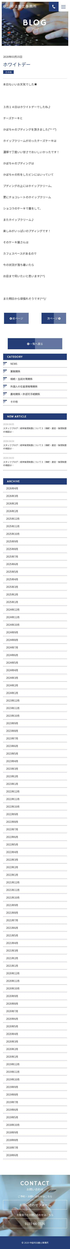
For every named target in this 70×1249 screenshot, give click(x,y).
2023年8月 (12, 731)
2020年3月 (12, 1041)
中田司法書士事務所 (20, 6)
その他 (14, 401)
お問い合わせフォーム (35, 1204)
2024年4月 (12, 670)
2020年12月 (13, 973)
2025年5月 (12, 571)
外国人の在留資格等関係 (23, 386)
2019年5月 (12, 1117)
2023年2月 (12, 776)
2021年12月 (13, 882)
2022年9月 (12, 814)
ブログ (17, 42)
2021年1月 (12, 965)
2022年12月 (13, 791)
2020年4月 (12, 1034)
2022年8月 (12, 821)
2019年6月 (12, 1109)
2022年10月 (13, 806)
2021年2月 (12, 958)
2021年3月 (12, 950)
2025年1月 (12, 602)
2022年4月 (12, 852)
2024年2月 (12, 685)
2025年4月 (12, 579)
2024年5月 (12, 662)
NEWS (13, 363)
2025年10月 (13, 534)
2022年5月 (12, 844)
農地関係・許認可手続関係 (25, 394)
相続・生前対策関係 (21, 379)
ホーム (6, 42)
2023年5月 (12, 753)
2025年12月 (13, 518)
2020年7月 (12, 1011)
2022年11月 (13, 799)
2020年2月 (12, 1049)
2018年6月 (12, 1155)
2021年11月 (13, 890)
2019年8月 (12, 1094)
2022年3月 (12, 859)
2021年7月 (12, 920)
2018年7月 (12, 1147)
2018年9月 (12, 1132)
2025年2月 (12, 594)
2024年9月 (12, 632)
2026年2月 (12, 503)
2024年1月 (12, 693)
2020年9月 (12, 996)
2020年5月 (12, 1026)
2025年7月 (12, 556)
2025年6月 (12, 564)
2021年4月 (12, 943)
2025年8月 (12, 549)
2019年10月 (13, 1079)
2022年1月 (12, 874)
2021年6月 (12, 928)
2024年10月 (13, 624)
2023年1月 (12, 784)
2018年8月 (12, 1140)
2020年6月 (12, 1018)
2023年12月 (13, 700)
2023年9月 (12, 723)
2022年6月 (12, 837)
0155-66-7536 (35, 1223)
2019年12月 (13, 1064)
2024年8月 (12, 640)
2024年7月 (12, 647)
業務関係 (15, 371)
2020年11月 (13, 981)
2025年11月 (13, 526)
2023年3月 (12, 768)
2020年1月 (12, 1056)
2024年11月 (13, 617)
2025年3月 (12, 587)
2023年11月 (13, 708)
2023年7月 (12, 738)
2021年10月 (13, 897)
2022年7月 (12, 829)
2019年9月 (12, 1087)
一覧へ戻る (35, 344)
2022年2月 (12, 867)
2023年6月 (12, 746)
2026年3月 (12, 496)
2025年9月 (12, 541)
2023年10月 (13, 715)
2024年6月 (12, 655)
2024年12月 (13, 609)
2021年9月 (12, 905)
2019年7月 (12, 1102)
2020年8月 (12, 1003)
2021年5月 (12, 935)
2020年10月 (13, 988)
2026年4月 (12, 488)
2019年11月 (13, 1071)
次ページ (54, 318)
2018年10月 (13, 1125)
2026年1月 (12, 511)
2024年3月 (12, 677)
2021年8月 (12, 912)
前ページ (16, 318)
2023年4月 (12, 761)
